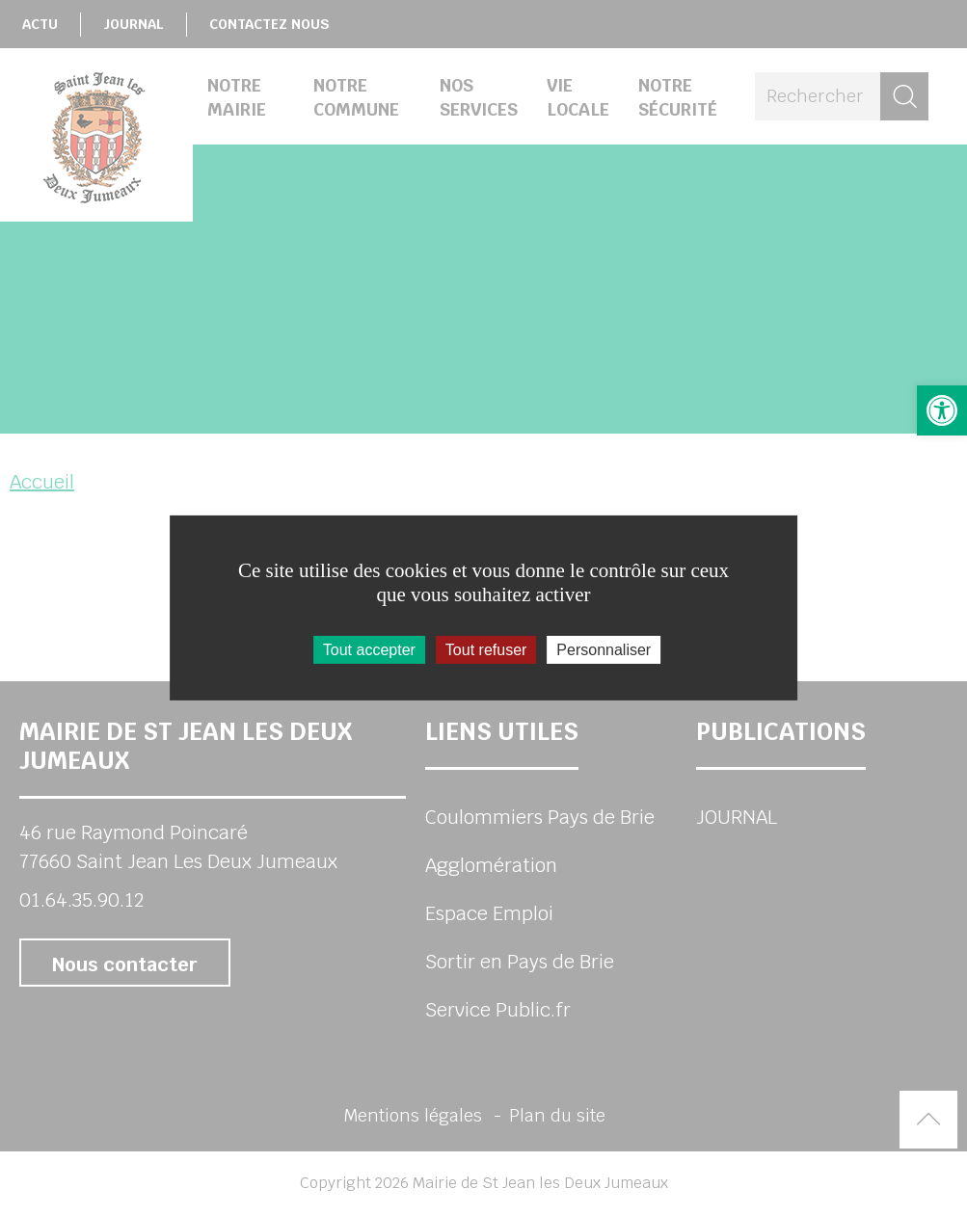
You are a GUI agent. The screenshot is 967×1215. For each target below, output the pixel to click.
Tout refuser (485, 649)
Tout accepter (369, 649)
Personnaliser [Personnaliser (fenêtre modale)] (603, 649)
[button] (942, 410)
